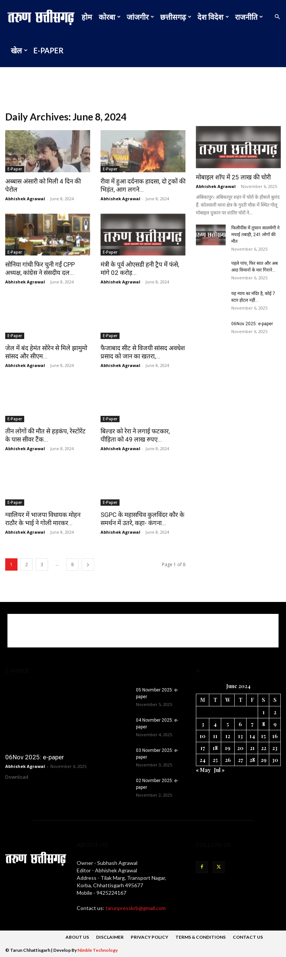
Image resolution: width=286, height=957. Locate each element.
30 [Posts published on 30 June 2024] (275, 759)
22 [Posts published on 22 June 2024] (263, 748)
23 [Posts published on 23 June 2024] (274, 748)
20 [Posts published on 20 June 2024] (240, 748)
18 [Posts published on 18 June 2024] (215, 748)
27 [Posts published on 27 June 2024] (240, 759)
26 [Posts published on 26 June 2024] (228, 759)
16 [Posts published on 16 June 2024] (275, 736)
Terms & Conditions (200, 937)
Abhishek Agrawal (25, 198)
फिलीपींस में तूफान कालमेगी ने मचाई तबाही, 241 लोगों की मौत (255, 234)
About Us (77, 937)
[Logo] (42, 16)
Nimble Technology (97, 950)
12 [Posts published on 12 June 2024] (227, 736)
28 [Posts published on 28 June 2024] (252, 759)
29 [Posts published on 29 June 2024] (264, 759)
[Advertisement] (143, 83)
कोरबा (110, 16)
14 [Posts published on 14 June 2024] (252, 736)
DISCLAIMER (110, 937)
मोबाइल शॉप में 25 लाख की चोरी (233, 177)
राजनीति (249, 16)
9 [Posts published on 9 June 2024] (275, 724)
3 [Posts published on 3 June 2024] (202, 724)
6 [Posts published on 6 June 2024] (240, 724)
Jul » (219, 770)
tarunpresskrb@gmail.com (135, 908)
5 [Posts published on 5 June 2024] (227, 724)
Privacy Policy (149, 937)
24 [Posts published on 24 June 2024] (203, 759)
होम (87, 16)
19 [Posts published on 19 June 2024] (228, 748)
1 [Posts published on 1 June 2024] (264, 712)
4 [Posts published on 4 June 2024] (215, 724)
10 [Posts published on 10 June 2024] (203, 736)
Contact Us (248, 937)
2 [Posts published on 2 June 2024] (275, 712)
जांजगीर (140, 16)
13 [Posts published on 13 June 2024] (240, 736)
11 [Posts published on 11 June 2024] (215, 736)
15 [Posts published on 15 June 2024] (263, 736)
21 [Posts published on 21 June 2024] (252, 748)
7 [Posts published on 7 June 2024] (252, 724)
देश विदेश (213, 16)
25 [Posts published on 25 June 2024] (215, 759)
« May (203, 770)
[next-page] (88, 564)
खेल (19, 50)
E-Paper (49, 50)
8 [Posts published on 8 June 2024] (263, 724)
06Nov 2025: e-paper (252, 323)
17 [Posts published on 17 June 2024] (202, 748)
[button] (277, 17)
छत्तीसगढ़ (175, 16)
